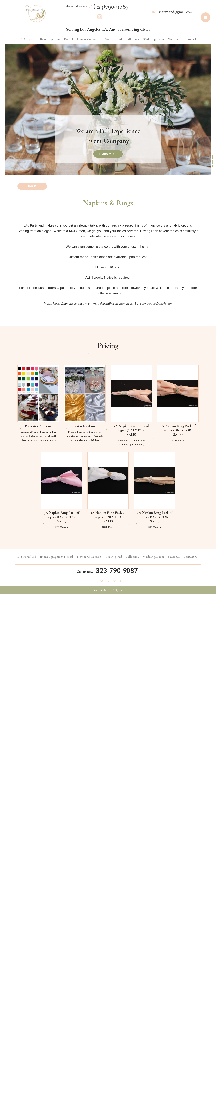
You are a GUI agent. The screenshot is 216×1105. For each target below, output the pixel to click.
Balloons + (132, 39)
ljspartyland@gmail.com (174, 11)
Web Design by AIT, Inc (108, 590)
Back (32, 186)
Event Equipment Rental (56, 39)
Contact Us (191, 39)
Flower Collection (89, 39)
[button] (212, 157)
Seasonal (174, 39)
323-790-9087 (117, 570)
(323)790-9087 (110, 6)
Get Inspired (113, 39)
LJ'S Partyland (26, 39)
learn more (108, 154)
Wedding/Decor (153, 39)
